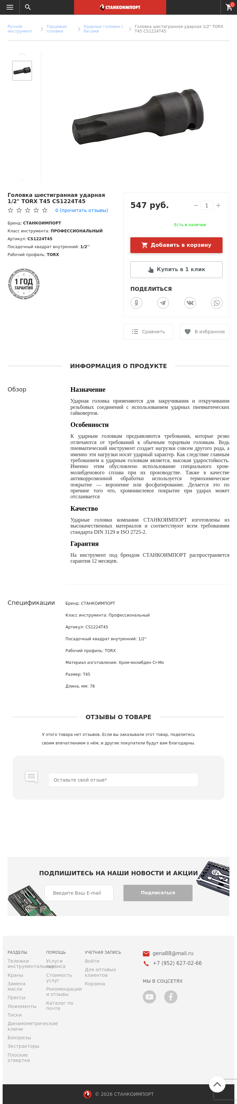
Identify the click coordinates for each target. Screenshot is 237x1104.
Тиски (15, 1015)
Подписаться (158, 892)
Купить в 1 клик (181, 269)
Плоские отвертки (19, 1057)
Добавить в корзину (181, 245)
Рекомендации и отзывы (60, 991)
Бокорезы (19, 1037)
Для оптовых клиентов (100, 972)
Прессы (16, 997)
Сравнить (153, 331)
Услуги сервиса (56, 963)
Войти (92, 961)
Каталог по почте (59, 1005)
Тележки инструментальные (22, 963)
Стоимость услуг (59, 978)
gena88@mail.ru (173, 953)
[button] (22, 54)
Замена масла (16, 986)
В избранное (210, 331)
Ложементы (22, 1006)
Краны (15, 975)
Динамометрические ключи (22, 1026)
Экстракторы (22, 1046)
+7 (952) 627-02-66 (212, 7)
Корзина (95, 983)
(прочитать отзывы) (81, 210)
